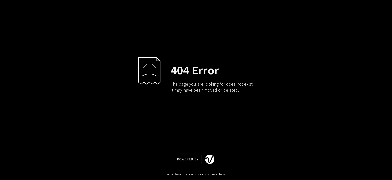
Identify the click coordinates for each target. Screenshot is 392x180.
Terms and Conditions (197, 174)
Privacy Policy (218, 174)
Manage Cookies (174, 174)
